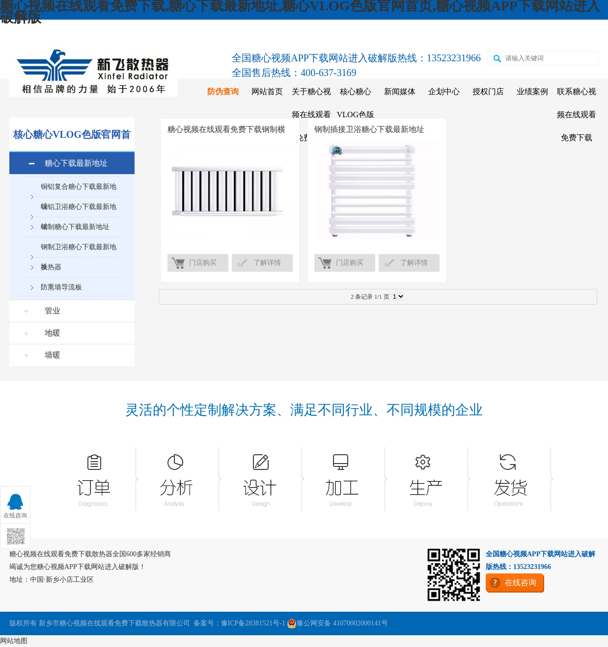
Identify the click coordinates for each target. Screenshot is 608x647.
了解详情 (267, 262)
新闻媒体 (399, 91)
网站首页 (267, 91)
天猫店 (421, 33)
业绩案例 (532, 91)
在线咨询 (552, 33)
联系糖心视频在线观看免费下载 (576, 114)
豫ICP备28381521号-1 (253, 623)
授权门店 (488, 91)
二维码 (506, 33)
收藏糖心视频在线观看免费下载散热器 (82, 33)
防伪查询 (223, 91)
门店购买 (203, 262)
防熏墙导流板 (61, 287)
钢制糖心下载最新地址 (75, 227)
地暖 (52, 333)
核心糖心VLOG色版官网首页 (355, 114)
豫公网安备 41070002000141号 (337, 623)
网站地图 (14, 641)
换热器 (51, 267)
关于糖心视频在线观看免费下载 (311, 114)
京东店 (378, 33)
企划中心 (444, 91)
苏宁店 (463, 33)
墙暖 (52, 355)
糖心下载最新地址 (76, 163)
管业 (52, 311)
